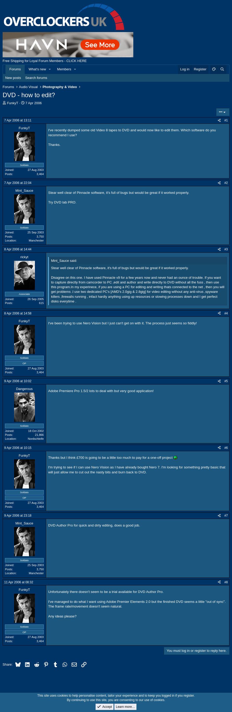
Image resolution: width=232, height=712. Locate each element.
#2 (226, 183)
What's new (37, 69)
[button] (50, 69)
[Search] (222, 69)
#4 (226, 313)
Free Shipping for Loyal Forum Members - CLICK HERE (45, 61)
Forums (15, 69)
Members (64, 69)
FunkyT (12, 103)
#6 (226, 448)
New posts (13, 78)
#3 (226, 249)
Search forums (36, 78)
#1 (226, 120)
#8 (226, 582)
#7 (226, 515)
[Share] (219, 120)
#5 (226, 381)
